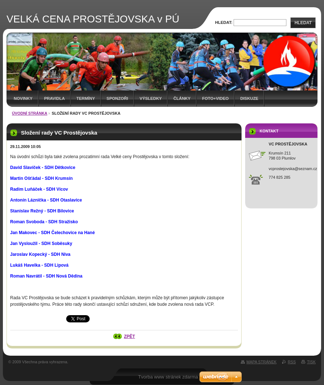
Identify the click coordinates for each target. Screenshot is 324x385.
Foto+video (215, 98)
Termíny (85, 98)
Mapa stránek (262, 362)
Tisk (311, 362)
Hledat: (224, 22)
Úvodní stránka (29, 113)
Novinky (23, 98)
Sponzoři (117, 98)
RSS (292, 362)
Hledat (303, 22)
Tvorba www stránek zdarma (168, 377)
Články (181, 98)
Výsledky (151, 98)
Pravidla (54, 98)
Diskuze (249, 98)
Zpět (129, 336)
